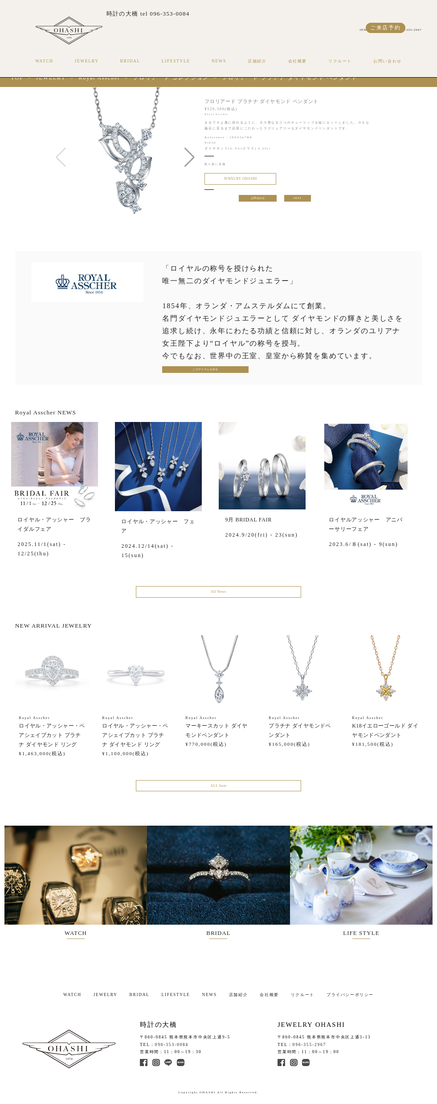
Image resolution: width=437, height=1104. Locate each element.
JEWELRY (87, 61)
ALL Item (218, 790)
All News (218, 594)
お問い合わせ (387, 61)
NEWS (219, 61)
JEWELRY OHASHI (235, 180)
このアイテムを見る (191, 370)
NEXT (298, 201)
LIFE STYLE (368, 882)
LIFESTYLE (176, 61)
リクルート (340, 61)
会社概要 (297, 61)
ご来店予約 (385, 28)
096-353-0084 (172, 1042)
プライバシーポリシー (350, 992)
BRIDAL (130, 61)
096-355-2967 (310, 1042)
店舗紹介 (257, 61)
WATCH (44, 61)
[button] (190, 157)
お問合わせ (257, 201)
